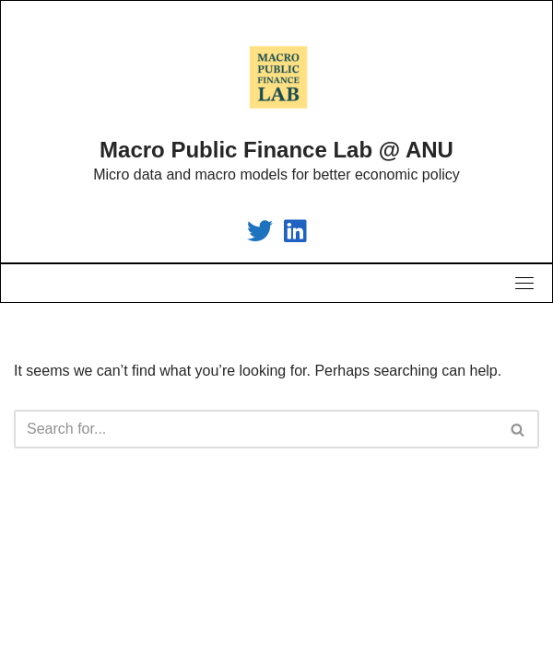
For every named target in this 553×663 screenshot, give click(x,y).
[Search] (256, 429)
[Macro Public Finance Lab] (260, 235)
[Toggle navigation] (524, 282)
